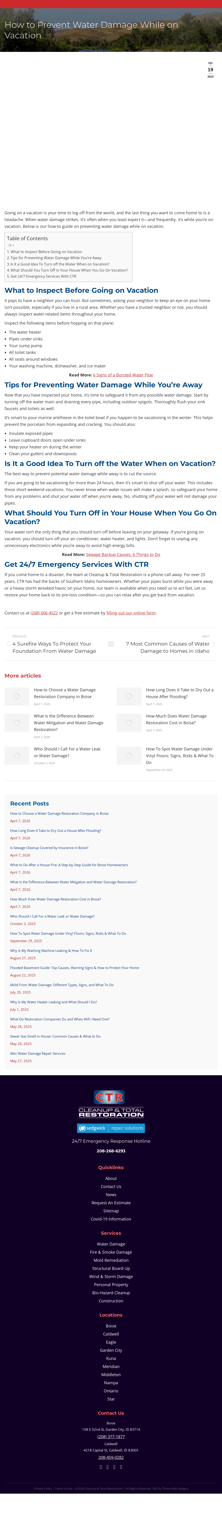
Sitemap (111, 1210)
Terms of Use (63, 1488)
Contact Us (111, 1186)
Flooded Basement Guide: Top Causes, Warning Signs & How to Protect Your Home (74, 967)
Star (111, 1399)
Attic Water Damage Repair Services (37, 1053)
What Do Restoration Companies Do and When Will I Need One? (59, 1019)
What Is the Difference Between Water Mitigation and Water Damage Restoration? (68, 722)
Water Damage (111, 1244)
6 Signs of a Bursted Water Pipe (123, 375)
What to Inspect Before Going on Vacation (46, 251)
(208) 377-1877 (111, 1436)
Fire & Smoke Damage (111, 1252)
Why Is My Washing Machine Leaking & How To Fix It (51, 950)
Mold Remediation (111, 1260)
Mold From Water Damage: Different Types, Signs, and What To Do (62, 985)
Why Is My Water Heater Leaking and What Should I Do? (53, 1002)
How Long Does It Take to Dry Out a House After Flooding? (180, 693)
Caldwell (111, 1334)
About (111, 1178)
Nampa (111, 1382)
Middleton (111, 1374)
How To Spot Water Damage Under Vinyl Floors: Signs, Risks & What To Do (180, 755)
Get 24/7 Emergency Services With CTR (43, 276)
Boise (111, 1326)
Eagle (111, 1342)
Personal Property (111, 1284)
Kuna (111, 1358)
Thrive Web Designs (175, 1488)
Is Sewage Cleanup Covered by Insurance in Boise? (49, 847)
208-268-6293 (111, 1151)
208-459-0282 (111, 1457)
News (111, 1194)
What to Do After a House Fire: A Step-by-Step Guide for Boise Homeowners (69, 865)
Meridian (111, 1366)
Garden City (111, 1350)
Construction (111, 1300)
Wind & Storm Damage (111, 1276)
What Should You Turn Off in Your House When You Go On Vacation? (69, 270)
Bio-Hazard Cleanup (111, 1292)
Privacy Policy (43, 1488)
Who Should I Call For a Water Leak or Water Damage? (67, 752)
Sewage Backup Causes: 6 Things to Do (123, 554)
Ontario (111, 1390)
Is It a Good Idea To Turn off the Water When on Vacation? (60, 264)
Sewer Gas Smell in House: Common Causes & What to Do (55, 1036)
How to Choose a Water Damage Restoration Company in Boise (65, 693)
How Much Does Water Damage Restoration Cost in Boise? (176, 719)
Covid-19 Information (111, 1219)
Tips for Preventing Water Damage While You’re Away (56, 257)
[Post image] (17, 696)
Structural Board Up (111, 1268)
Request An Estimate (111, 1202)
